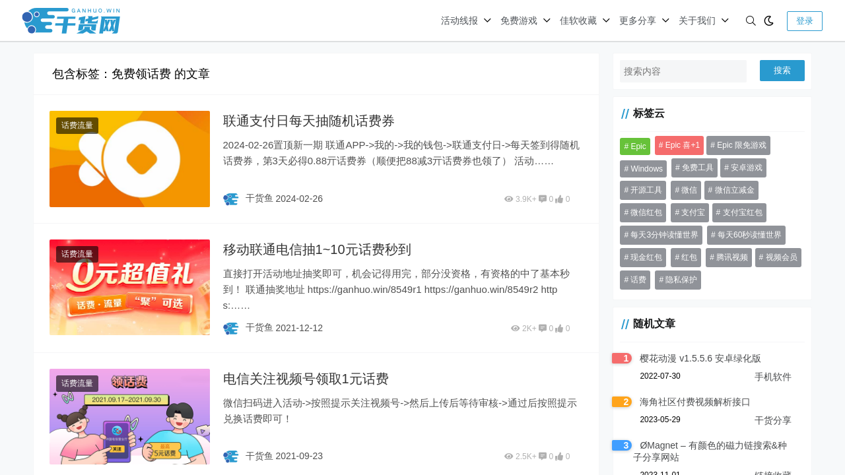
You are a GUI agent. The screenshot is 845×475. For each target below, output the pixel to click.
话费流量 (77, 125)
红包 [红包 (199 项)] (689, 257)
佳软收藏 (578, 20)
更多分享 (637, 20)
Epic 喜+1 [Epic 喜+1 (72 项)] (682, 145)
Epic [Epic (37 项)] (638, 146)
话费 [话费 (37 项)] (638, 279)
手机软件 (773, 376)
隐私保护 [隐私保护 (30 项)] (681, 279)
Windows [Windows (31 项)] (646, 169)
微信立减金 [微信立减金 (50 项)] (735, 190)
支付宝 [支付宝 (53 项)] (693, 212)
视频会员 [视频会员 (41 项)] (781, 257)
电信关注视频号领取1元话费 (306, 378)
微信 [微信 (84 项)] (689, 190)
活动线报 (459, 20)
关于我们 (697, 20)
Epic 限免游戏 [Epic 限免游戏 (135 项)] (741, 145)
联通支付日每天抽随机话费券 (309, 120)
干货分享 (773, 420)
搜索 (782, 70)
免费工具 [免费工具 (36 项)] (698, 167)
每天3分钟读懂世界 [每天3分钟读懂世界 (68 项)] (664, 234)
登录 (804, 21)
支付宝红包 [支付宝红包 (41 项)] (742, 212)
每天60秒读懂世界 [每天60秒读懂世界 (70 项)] (750, 234)
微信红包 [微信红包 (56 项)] (646, 212)
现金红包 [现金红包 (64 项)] (646, 257)
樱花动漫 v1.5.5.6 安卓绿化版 (700, 358)
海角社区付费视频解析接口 (695, 401)
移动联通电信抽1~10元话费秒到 (317, 249)
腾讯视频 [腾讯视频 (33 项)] (732, 257)
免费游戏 (518, 20)
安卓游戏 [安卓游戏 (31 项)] (746, 167)
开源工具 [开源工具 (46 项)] (646, 190)
